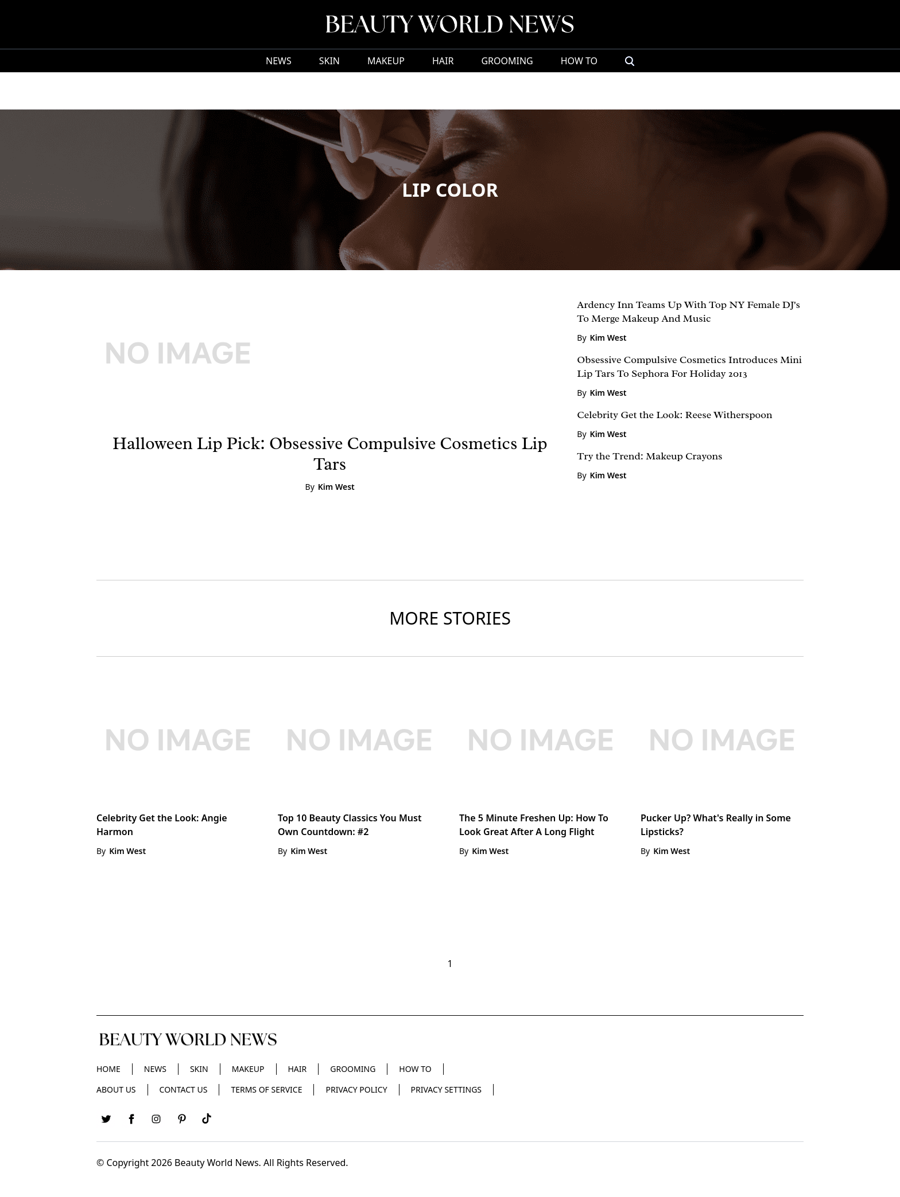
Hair (442, 60)
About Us (116, 1089)
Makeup (386, 60)
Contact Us (184, 1089)
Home (108, 1068)
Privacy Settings (446, 1089)
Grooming (507, 60)
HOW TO (579, 60)
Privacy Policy (356, 1089)
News (279, 60)
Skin (329, 60)
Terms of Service (266, 1089)
